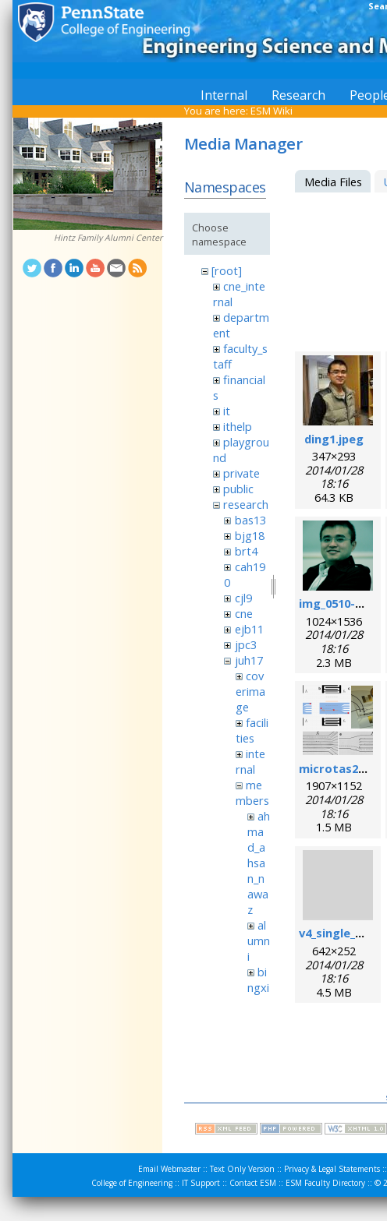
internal (250, 761)
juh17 (249, 660)
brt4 (246, 551)
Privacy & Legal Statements (332, 1168)
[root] (226, 270)
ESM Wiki (271, 111)
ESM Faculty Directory (325, 1182)
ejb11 (249, 629)
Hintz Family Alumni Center (108, 237)
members (252, 792)
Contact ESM (252, 1182)
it (226, 410)
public (238, 488)
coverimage (250, 691)
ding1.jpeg (334, 438)
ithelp (237, 426)
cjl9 (243, 597)
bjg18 (250, 535)
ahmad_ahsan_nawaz (258, 862)
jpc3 (246, 644)
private (241, 473)
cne (244, 613)
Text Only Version (242, 1168)
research (245, 504)
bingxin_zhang (258, 995)
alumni (258, 940)
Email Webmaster (169, 1168)
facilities (252, 730)
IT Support (201, 1182)
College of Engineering (131, 1182)
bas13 (250, 520)
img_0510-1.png (342, 603)
